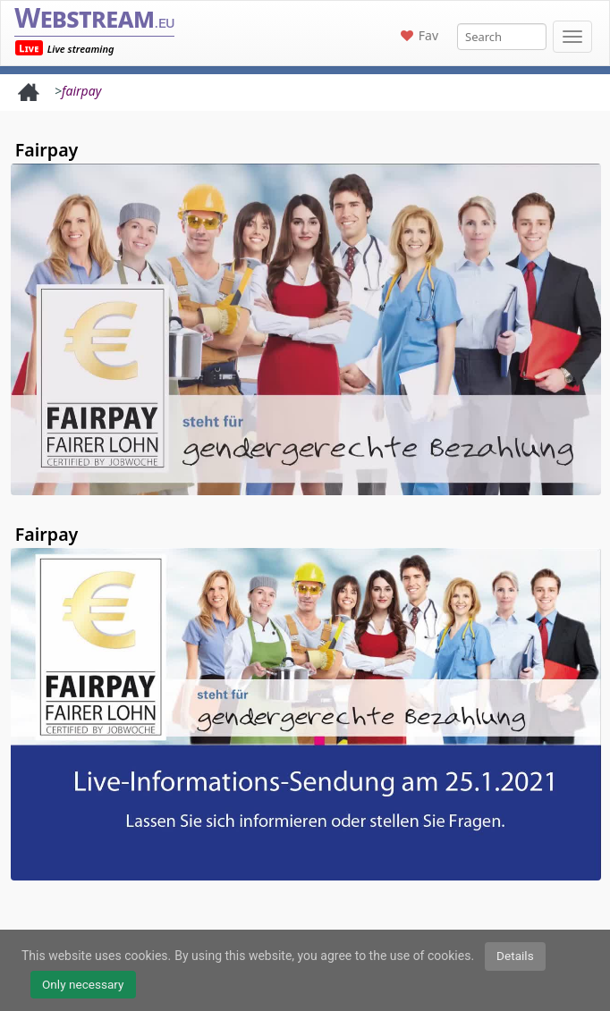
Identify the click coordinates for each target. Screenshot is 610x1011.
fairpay (81, 90)
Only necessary (83, 984)
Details (515, 955)
